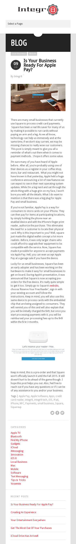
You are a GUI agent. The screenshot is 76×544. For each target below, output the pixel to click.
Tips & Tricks (18, 480)
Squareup (16, 407)
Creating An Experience (23, 512)
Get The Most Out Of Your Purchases (31, 528)
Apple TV (15, 432)
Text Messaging (19, 476)
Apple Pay (24, 396)
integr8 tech (40, 399)
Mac (13, 465)
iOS (50, 399)
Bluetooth (16, 436)
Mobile (32, 54)
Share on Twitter (52, 413)
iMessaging (17, 451)
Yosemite (16, 483)
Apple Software (39, 396)
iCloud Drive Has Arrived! (24, 536)
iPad (56, 399)
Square (59, 403)
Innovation (17, 454)
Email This (62, 413)
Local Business (19, 54)
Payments (30, 403)
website (54, 285)
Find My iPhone (19, 440)
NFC (22, 403)
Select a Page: (15, 23)
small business (45, 403)
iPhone (14, 403)
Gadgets (15, 443)
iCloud (14, 447)
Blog (19, 43)
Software (16, 472)
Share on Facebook (57, 413)
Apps (51, 396)
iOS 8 (14, 458)
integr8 (29, 399)
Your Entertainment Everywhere (28, 520)
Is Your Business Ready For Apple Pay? (40, 65)
